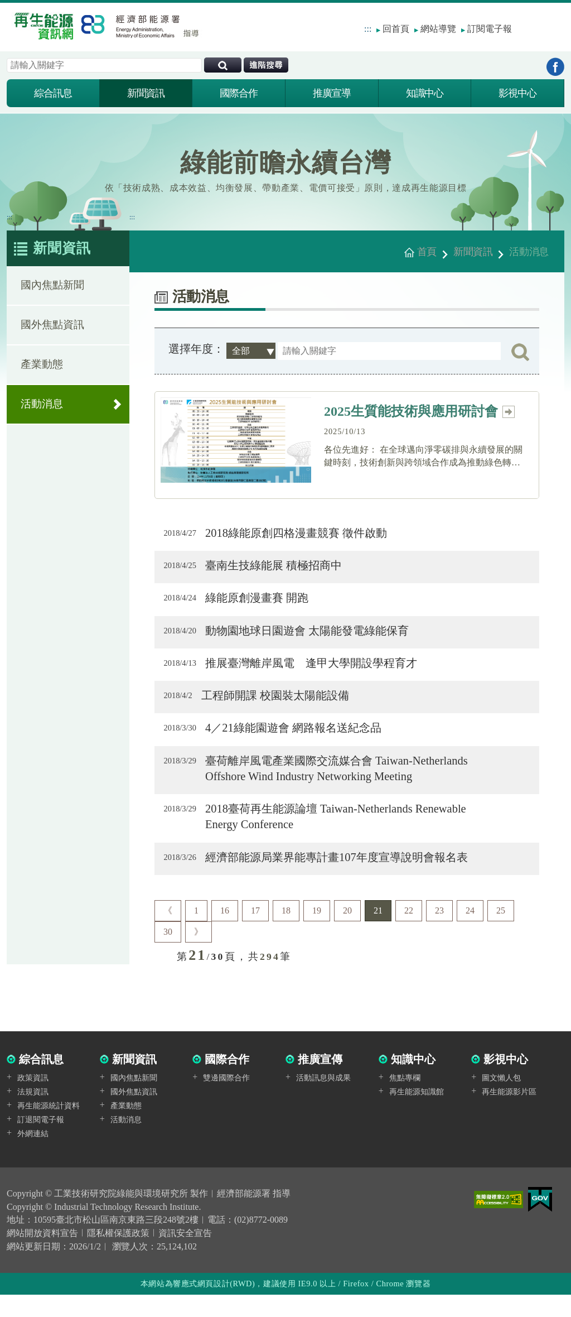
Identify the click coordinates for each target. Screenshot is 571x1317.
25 (500, 933)
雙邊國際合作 (226, 1100)
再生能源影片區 (509, 1114)
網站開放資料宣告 (42, 1256)
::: (367, 28)
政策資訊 (33, 1100)
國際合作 (239, 93)
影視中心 (517, 93)
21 (378, 933)
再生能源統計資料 (48, 1127)
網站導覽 (438, 28)
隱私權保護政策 (118, 1256)
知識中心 (425, 93)
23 (439, 933)
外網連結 (33, 1155)
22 (408, 933)
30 (167, 954)
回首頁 (396, 28)
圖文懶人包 (501, 1100)
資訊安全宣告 (185, 1256)
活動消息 (42, 410)
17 (255, 933)
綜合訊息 (53, 93)
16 (224, 933)
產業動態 (42, 370)
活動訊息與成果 (323, 1100)
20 (347, 933)
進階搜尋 (266, 65)
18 (286, 933)
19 (316, 933)
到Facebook (555, 66)
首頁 (427, 251)
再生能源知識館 (416, 1114)
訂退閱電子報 (40, 1141)
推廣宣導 (332, 93)
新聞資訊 (146, 93)
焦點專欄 (404, 1100)
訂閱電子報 (489, 28)
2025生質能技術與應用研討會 (419, 411)
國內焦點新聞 (52, 291)
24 (470, 933)
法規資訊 (33, 1114)
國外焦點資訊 (52, 331)
